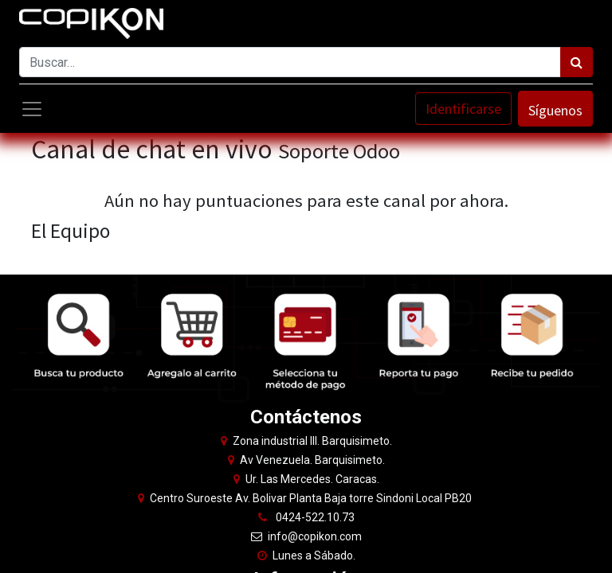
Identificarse (463, 108)
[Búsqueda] (576, 62)
